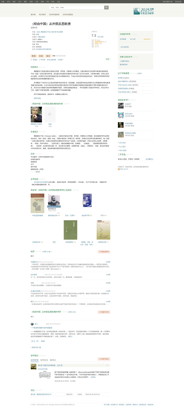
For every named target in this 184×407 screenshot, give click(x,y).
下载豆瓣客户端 (167, 1)
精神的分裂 (102, 242)
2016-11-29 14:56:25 (46, 262)
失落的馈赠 (129, 123)
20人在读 (122, 143)
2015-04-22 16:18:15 (48, 291)
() (93, 377)
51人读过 (122, 146)
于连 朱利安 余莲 (123, 92)
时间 (52, 1)
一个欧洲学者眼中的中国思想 (41, 328)
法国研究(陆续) (123, 88)
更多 (37, 172)
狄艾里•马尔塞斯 (57, 32)
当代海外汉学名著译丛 (43, 49)
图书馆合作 (142, 404)
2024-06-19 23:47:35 (52, 275)
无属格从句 (34, 262)
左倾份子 (128, 104)
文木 (71, 394)
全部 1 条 (72, 312)
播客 (25, 1)
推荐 (107, 59)
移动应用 (150, 404)
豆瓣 (2, 1)
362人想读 (122, 150)
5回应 (43, 341)
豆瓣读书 (39, 7)
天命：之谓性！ (70, 215)
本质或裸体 (69, 242)
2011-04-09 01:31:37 (48, 283)
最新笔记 (53, 360)
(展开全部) (37, 98)
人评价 (101, 37)
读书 (8, 1)
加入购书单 (52, 60)
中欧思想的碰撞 (37, 215)
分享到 (60, 60)
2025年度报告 (68, 14)
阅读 (42, 1)
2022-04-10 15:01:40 (41, 301)
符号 (102, 215)
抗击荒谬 (34, 275)
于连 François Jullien (125, 85)
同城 (31, 1)
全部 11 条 (46, 251)
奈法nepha (128, 114)
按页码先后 (44, 360)
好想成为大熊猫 (130, 133)
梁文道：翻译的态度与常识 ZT (41, 394)
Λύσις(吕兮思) (43, 369)
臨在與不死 (86, 215)
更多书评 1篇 (36, 347)
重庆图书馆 (123, 64)
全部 (139, 73)
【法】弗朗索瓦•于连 (43, 32)
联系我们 (122, 404)
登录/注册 (178, 1)
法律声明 (128, 404)
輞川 (32, 301)
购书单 (33, 14)
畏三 (36, 324)
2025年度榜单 (54, 14)
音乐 (19, 1)
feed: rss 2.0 (124, 169)
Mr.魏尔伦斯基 (36, 291)
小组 (36, 1)
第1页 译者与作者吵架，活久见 (50, 365)
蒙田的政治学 (53, 215)
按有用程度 (35, 360)
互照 (54, 242)
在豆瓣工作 (114, 404)
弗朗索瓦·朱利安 (36, 124)
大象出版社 (41, 37)
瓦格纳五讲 (36, 242)
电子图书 (42, 14)
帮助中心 (135, 404)
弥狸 (32, 283)
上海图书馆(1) (124, 61)
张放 (37, 34)
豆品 (58, 1)
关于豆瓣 (106, 404)
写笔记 (35, 60)
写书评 (43, 60)
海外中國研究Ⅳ (123, 81)
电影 (14, 1)
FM (48, 1)
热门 (32, 256)
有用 (108, 262)
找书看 (120, 78)
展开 (70, 336)
